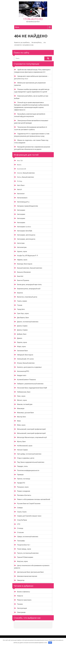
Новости (20, 596)
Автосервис (21, 210)
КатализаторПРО (23, 371)
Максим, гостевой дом (24, 404)
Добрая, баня (21, 334)
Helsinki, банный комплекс (26, 173)
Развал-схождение (23, 491)
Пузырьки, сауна (23, 487)
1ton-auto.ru (33, 19)
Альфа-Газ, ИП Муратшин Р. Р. (27, 256)
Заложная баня (22, 351)
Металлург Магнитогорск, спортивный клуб (32, 437)
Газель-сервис (22, 301)
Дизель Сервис (22, 326)
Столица (20, 528)
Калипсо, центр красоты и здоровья (29, 367)
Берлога (20, 293)
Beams (19, 165)
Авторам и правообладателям (27, 206)
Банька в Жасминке (24, 272)
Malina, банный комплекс (25, 177)
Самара (20, 508)
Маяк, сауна (21, 425)
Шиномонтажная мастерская (27, 576)
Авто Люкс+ (21, 185)
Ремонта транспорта (24, 600)
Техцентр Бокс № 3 (23, 545)
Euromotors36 (21, 169)
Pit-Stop (19, 181)
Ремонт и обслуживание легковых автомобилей (33, 499)
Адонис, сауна (22, 251)
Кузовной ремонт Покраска (26, 380)
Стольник (20, 532)
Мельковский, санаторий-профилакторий (31, 429)
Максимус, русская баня (25, 413)
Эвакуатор (20, 580)
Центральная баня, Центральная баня (30, 572)
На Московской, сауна (24, 446)
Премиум (20, 475)
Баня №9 (20, 276)
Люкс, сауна (21, 396)
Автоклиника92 (22, 198)
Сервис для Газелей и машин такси (29, 516)
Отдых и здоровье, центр (25, 458)
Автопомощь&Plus (23, 202)
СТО (18, 524)
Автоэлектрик (22, 247)
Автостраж (21, 243)
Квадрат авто (21, 375)
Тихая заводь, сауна (24, 549)
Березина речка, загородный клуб (28, 289)
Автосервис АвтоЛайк (24, 231)
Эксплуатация (22, 608)
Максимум (20, 408)
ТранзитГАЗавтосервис (25, 557)
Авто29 (19, 189)
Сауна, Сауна (21, 512)
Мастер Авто (21, 417)
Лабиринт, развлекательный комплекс (30, 384)
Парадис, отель (22, 466)
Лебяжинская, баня (23, 392)
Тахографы (21, 541)
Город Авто (21, 309)
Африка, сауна (22, 260)
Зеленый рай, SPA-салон (25, 359)
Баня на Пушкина (23, 280)
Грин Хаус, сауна (23, 313)
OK (50, 642)
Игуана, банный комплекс (26, 363)
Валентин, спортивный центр (27, 297)
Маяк (19, 421)
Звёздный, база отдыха (25, 355)
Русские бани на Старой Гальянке (28, 504)
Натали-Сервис (22, 450)
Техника (20, 604)
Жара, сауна (21, 346)
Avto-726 (20, 161)
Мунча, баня (21, 442)
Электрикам (21, 612)
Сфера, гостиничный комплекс (27, 537)
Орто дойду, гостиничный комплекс (29, 454)
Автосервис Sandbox (24, 227)
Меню (17, 27)
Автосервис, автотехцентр (26, 235)
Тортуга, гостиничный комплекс (28, 553)
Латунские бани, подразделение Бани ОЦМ (32, 388)
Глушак (19, 305)
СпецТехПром (22, 520)
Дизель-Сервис (22, 330)
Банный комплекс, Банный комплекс (29, 268)
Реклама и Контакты (24, 495)
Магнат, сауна (22, 400)
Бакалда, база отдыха (24, 264)
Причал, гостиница (23, 479)
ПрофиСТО (21, 483)
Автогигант (21, 194)
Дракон (19, 338)
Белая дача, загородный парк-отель (29, 284)
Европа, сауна (22, 342)
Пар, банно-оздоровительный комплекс (30, 462)
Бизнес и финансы (23, 592)
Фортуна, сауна (22, 561)
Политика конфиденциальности (28, 470)
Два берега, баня (23, 318)
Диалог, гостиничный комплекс (27, 322)
